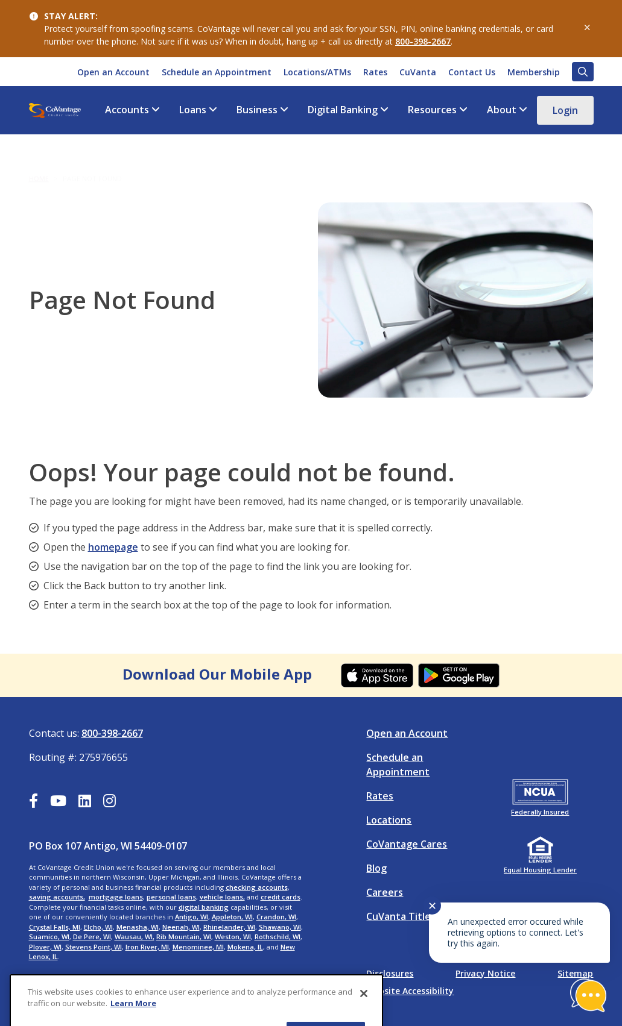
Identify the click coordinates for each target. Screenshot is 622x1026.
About (501, 110)
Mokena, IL (245, 946)
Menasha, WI (137, 926)
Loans (192, 110)
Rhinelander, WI (229, 926)
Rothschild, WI (277, 936)
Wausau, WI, (134, 936)
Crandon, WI (276, 916)
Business (257, 110)
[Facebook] (33, 802)
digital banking (204, 907)
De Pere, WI (92, 936)
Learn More (133, 1019)
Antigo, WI (191, 916)
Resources (432, 110)
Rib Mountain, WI (183, 936)
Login (565, 110)
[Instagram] (109, 802)
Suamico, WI (49, 936)
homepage (113, 547)
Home (39, 168)
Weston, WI (233, 936)
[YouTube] (58, 802)
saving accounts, (57, 896)
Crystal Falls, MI (54, 926)
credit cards (280, 896)
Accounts (127, 110)
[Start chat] (588, 995)
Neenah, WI (181, 926)
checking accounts (257, 887)
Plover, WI (45, 946)
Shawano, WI (280, 926)
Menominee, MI (198, 946)
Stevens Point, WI (93, 946)
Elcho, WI (98, 926)
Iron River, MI (147, 946)
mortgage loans (116, 896)
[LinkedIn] (84, 802)
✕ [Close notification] (432, 905)
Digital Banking (343, 110)
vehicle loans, (222, 896)
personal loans (171, 896)
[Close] (364, 1009)
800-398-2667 (423, 41)
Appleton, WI (232, 916)
